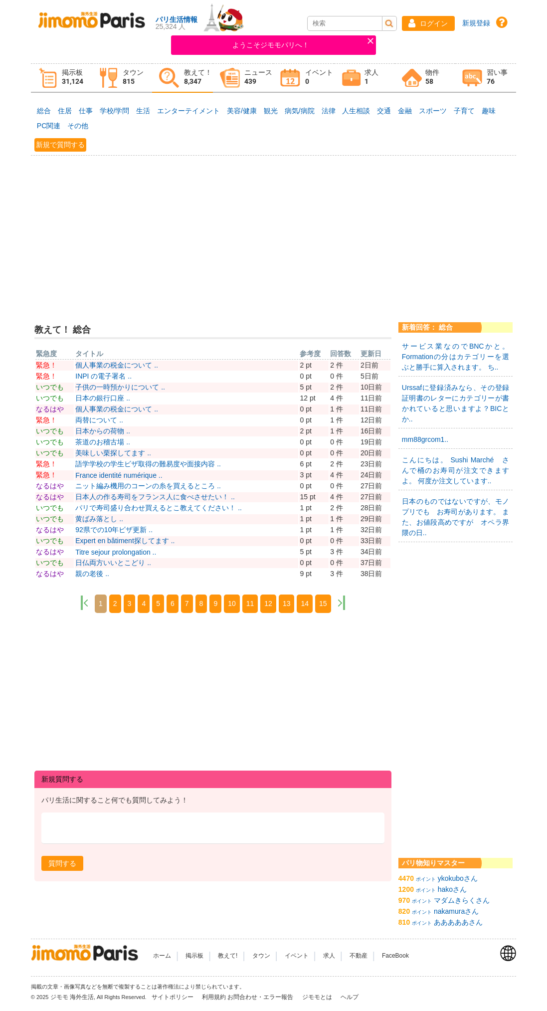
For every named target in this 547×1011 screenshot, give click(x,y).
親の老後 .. (92, 574)
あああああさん (458, 922)
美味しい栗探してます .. (113, 453)
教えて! (227, 955)
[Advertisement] (273, 232)
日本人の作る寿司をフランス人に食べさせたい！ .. (155, 497)
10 (232, 603)
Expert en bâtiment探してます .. (125, 541)
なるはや (50, 409)
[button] (428, 23)
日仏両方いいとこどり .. (113, 563)
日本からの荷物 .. (102, 431)
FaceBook (395, 955)
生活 (143, 111)
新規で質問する (60, 145)
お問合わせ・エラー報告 (261, 997)
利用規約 (214, 997)
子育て (464, 111)
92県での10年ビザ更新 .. (114, 530)
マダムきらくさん (462, 900)
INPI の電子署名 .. (103, 376)
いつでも (50, 387)
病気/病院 (300, 111)
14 (305, 603)
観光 (271, 111)
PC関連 (48, 126)
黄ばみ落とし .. (99, 519)
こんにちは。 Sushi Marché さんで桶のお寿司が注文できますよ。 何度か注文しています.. (455, 470)
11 (250, 603)
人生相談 (356, 111)
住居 (65, 111)
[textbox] (212, 828)
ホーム (162, 955)
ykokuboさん (458, 878)
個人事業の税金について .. (116, 365)
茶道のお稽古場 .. (102, 442)
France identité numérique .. (118, 475)
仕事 (86, 111)
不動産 (358, 955)
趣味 (489, 111)
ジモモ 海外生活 (72, 997)
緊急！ (46, 365)
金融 (405, 111)
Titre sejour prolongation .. (115, 552)
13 (287, 603)
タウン (261, 955)
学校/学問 (115, 111)
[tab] (61, 78)
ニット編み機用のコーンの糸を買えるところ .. (148, 486)
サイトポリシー (173, 997)
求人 (329, 955)
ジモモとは (318, 997)
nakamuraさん (456, 911)
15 (323, 603)
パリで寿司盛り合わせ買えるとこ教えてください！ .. (158, 508)
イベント (297, 955)
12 (268, 603)
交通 (384, 111)
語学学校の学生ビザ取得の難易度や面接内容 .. (148, 464)
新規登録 (476, 23)
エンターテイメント (188, 111)
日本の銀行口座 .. (102, 398)
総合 (44, 111)
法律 (329, 111)
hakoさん (452, 889)
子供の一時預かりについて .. (120, 387)
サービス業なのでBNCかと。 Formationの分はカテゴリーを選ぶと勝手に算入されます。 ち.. (455, 356)
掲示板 (194, 955)
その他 (77, 126)
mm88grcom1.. (425, 439)
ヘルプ (350, 997)
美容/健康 (242, 111)
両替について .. (99, 420)
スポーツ (433, 111)
